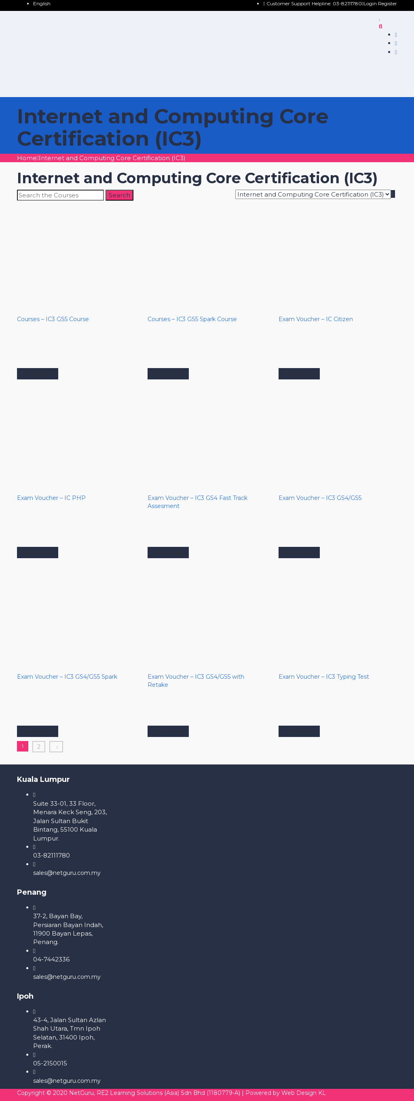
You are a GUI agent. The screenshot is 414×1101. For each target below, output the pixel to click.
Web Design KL (303, 1093)
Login (370, 3)
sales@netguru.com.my (67, 873)
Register (387, 3)
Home (27, 158)
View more (37, 373)
